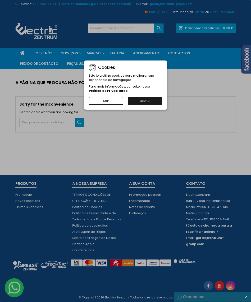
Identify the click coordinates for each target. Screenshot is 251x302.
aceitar (145, 100)
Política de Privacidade (108, 90)
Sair (106, 100)
